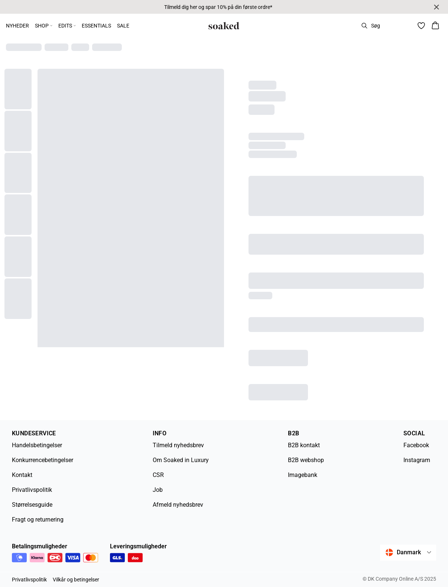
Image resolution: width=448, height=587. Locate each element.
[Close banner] (436, 7)
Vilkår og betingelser (76, 580)
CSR (158, 474)
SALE (123, 26)
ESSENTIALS (96, 26)
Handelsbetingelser (37, 445)
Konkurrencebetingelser (42, 460)
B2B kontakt (304, 445)
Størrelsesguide (32, 504)
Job (158, 489)
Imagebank (302, 474)
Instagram (416, 460)
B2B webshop (306, 460)
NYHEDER (17, 26)
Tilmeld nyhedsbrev (178, 445)
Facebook (416, 445)
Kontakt (22, 474)
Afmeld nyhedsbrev (178, 504)
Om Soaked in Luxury (181, 460)
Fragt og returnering (38, 519)
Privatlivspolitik (32, 489)
